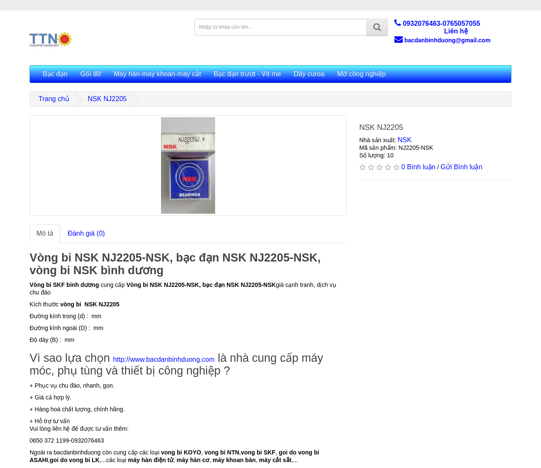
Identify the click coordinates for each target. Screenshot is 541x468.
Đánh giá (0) (86, 233)
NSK (405, 139)
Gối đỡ (90, 73)
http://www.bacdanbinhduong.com (164, 359)
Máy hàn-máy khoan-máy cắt (157, 73)
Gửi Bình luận (461, 167)
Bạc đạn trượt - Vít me (247, 73)
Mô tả (44, 233)
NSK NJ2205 (107, 98)
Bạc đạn (55, 73)
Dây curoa (309, 73)
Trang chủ (53, 98)
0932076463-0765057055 (437, 23)
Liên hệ (456, 31)
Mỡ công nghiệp (361, 73)
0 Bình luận (418, 167)
